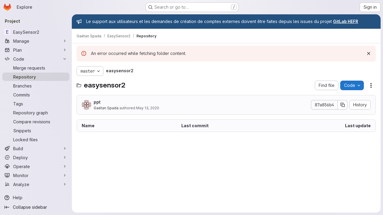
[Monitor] (35, 175)
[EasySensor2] (35, 32)
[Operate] (35, 166)
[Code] (35, 59)
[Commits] (35, 94)
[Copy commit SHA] (342, 105)
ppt (97, 102)
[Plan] (35, 50)
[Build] (35, 148)
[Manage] (35, 41)
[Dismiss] (368, 53)
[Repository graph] (35, 112)
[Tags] (35, 103)
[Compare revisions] (35, 121)
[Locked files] (35, 139)
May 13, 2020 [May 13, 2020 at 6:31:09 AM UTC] (147, 108)
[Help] (35, 198)
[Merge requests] (35, 68)
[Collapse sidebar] (35, 207)
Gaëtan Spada (106, 108)
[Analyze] (35, 184)
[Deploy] (35, 157)
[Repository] (35, 77)
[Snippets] (35, 130)
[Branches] (35, 86)
